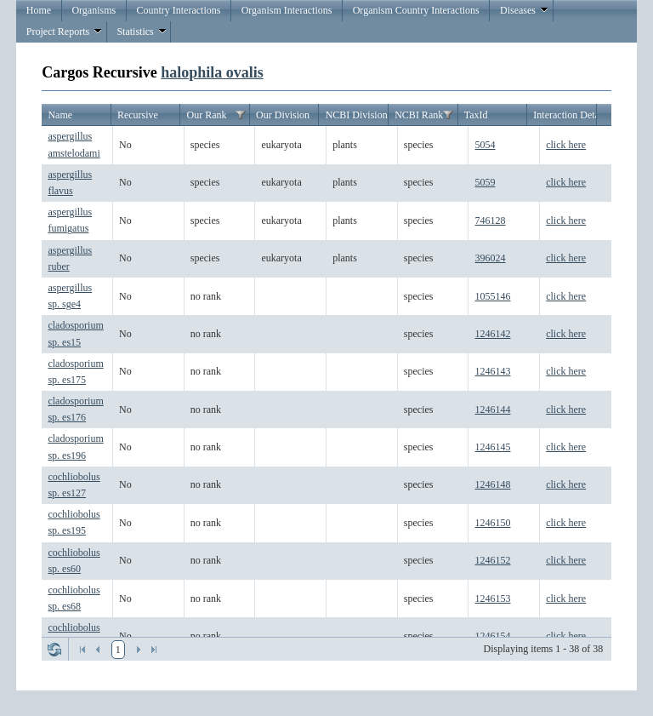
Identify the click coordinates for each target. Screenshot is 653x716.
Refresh (54, 649)
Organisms (93, 10)
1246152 (493, 560)
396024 (490, 258)
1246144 (493, 409)
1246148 (493, 484)
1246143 (493, 371)
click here (566, 145)
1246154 (493, 636)
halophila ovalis (212, 72)
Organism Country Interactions (416, 10)
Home (38, 10)
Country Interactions (178, 10)
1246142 (493, 334)
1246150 (493, 523)
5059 (485, 182)
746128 (490, 220)
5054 (485, 145)
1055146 (493, 296)
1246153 (493, 598)
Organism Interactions (286, 10)
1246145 (493, 447)
